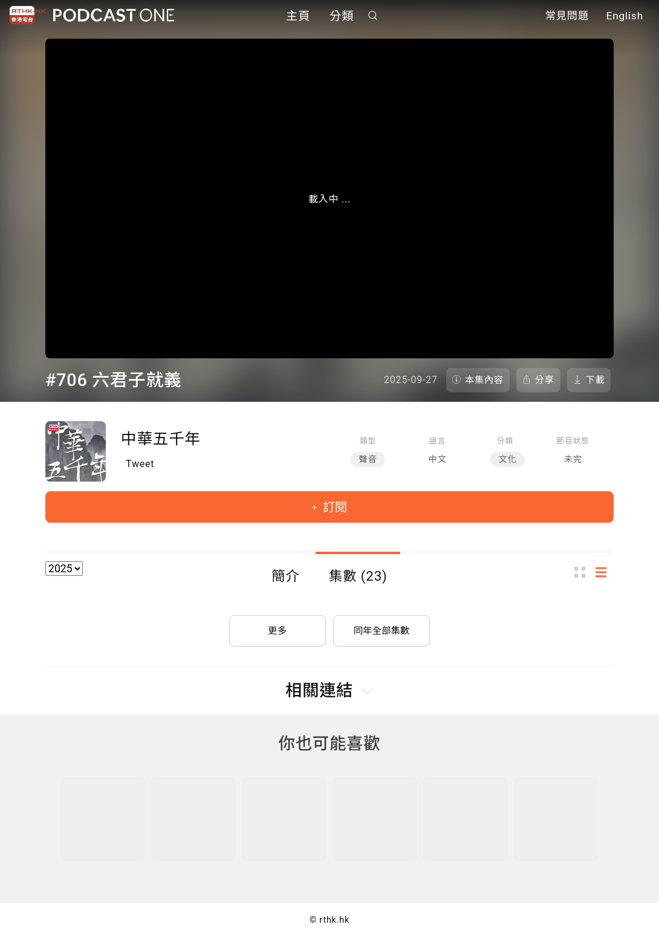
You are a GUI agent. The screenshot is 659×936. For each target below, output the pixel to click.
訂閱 (333, 507)
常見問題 (567, 17)
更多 (277, 628)
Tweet (140, 464)
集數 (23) (358, 576)
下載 (595, 380)
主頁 (298, 17)
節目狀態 (573, 440)
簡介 (285, 576)
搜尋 (373, 16)
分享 (544, 380)
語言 (437, 440)
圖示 (583, 572)
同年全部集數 (381, 628)
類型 (368, 440)
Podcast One (113, 16)
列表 (605, 572)
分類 (342, 17)
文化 (507, 459)
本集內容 (484, 380)
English (624, 17)
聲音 (368, 459)
